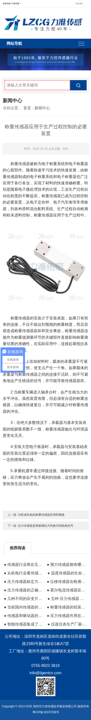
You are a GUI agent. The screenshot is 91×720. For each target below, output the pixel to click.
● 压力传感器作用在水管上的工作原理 (67, 616)
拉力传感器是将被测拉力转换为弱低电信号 (45, 525)
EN (81, 3)
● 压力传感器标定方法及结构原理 (24, 582)
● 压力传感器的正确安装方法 (24, 590)
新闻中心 (42, 108)
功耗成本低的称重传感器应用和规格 (41, 514)
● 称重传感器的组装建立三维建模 (67, 607)
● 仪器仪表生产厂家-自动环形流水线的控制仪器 (67, 624)
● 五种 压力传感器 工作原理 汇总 (67, 599)
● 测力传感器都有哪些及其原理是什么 (67, 564)
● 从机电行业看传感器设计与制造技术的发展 (24, 573)
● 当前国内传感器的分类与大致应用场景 (24, 607)
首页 (27, 108)
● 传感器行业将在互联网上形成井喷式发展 (24, 564)
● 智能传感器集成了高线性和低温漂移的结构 (24, 624)
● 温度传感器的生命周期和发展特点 (67, 573)
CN (76, 3)
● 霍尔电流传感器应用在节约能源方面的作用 (67, 590)
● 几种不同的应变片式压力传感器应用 (24, 599)
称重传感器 (20, 164)
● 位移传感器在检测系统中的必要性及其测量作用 (67, 582)
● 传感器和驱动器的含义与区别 (24, 616)
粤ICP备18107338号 (46, 712)
